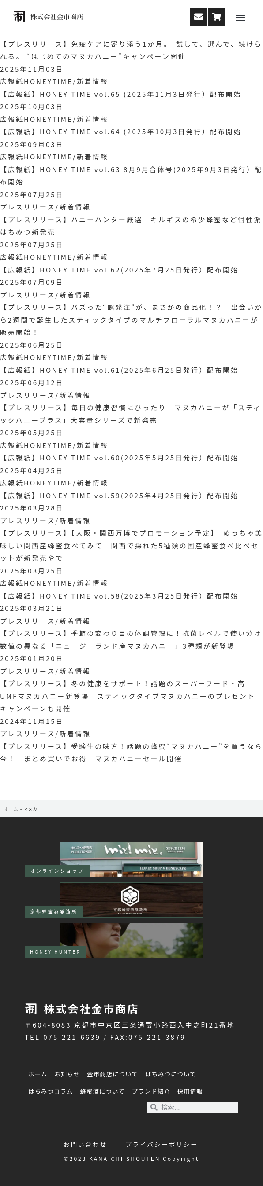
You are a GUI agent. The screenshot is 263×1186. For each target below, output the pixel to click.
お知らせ (67, 1073)
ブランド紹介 (151, 1091)
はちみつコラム (50, 1091)
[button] (240, 18)
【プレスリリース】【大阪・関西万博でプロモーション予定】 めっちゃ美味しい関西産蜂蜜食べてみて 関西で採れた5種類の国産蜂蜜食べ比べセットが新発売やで (131, 545)
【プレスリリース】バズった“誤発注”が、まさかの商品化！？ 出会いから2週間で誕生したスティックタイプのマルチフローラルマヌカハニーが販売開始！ (131, 319)
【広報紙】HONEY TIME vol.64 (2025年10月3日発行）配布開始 (120, 131)
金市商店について (112, 1073)
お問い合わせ (85, 1144)
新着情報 (93, 81)
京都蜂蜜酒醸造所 (54, 911)
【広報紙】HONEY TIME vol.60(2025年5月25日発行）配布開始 (119, 457)
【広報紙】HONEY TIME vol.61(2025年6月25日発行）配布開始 (119, 370)
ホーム (11, 809)
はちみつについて (170, 1073)
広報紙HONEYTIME (36, 81)
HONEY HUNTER (55, 951)
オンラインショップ (57, 870)
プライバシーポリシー (161, 1144)
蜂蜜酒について (102, 1091)
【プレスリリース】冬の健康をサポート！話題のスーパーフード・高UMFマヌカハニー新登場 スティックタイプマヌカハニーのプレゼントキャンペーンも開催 (127, 696)
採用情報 (190, 1091)
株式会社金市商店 (56, 16)
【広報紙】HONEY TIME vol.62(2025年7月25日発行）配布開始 (119, 269)
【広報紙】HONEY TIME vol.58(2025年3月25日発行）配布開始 (119, 595)
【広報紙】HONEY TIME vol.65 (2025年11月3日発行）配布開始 (120, 94)
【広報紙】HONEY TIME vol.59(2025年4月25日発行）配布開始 (119, 495)
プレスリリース (27, 206)
